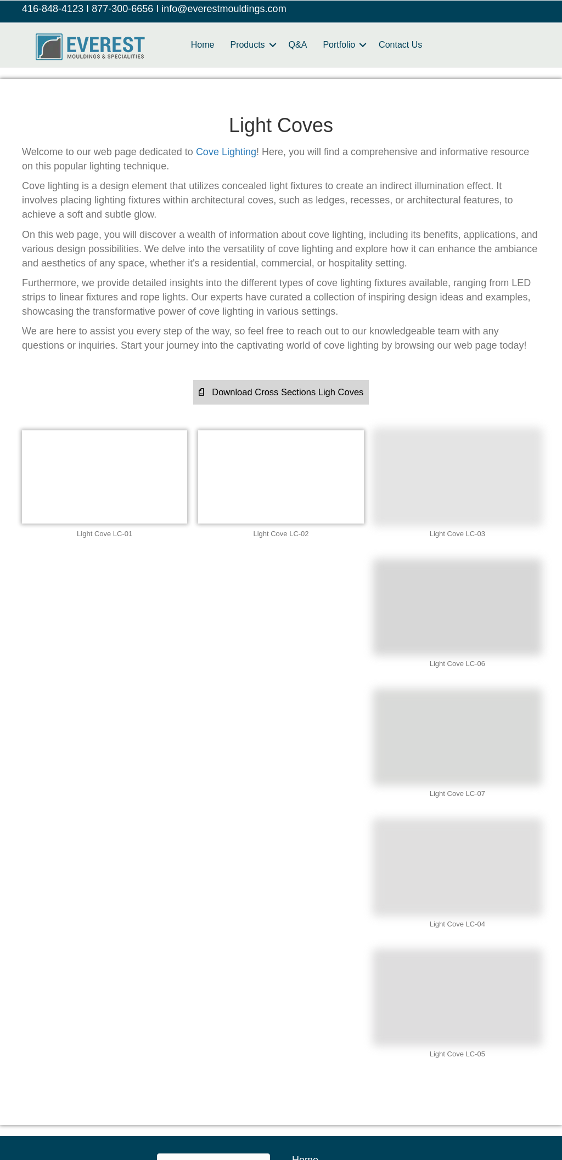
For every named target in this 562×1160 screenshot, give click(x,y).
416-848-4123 (52, 8)
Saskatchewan (349, 1120)
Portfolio (340, 44)
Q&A (298, 44)
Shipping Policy (325, 980)
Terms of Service (329, 1000)
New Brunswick (274, 1096)
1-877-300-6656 (74, 964)
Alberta (59, 1096)
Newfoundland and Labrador (383, 1096)
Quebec (282, 1120)
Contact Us (401, 44)
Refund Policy (322, 961)
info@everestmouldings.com (223, 8)
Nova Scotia (485, 1096)
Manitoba (202, 1096)
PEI (236, 1120)
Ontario (191, 1120)
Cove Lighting (226, 151)
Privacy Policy (322, 941)
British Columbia (128, 1096)
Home (203, 44)
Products (248, 44)
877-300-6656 (122, 8)
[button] (281, 393)
